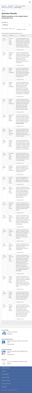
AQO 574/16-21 (4, 179)
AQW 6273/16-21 (5, 204)
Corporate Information (6, 383)
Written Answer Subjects (20, 6)
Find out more (10, 344)
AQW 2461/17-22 (5, 54)
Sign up (9, 363)
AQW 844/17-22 (4, 101)
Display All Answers (21, 29)
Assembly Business (6, 367)
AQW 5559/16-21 (5, 278)
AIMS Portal (4, 6)
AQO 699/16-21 (4, 167)
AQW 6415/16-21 (5, 189)
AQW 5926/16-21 (5, 257)
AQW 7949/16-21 (5, 155)
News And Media (5, 374)
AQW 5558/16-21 (5, 293)
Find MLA (9, 333)
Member (11, 35)
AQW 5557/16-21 (5, 306)
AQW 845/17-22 (4, 84)
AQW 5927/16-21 (5, 245)
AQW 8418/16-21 (5, 116)
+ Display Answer (20, 49)
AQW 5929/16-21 (5, 217)
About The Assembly (6, 380)
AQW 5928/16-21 (5, 231)
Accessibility (4, 386)
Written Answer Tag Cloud (7, 7)
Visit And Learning (5, 377)
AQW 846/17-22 (4, 70)
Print (4, 10)
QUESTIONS (10, 6)
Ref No (4, 35)
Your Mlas (4, 371)
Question (23, 35)
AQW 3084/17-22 (5, 40)
